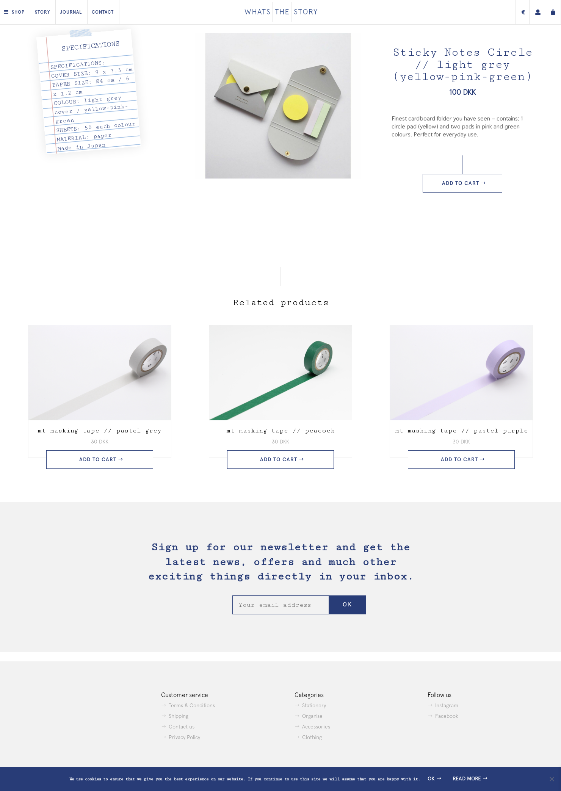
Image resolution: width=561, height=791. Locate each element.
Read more (467, 778)
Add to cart (460, 183)
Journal (71, 12)
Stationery (314, 705)
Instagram (446, 705)
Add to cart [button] (97, 459)
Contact (103, 12)
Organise (312, 716)
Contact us (181, 727)
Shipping (178, 716)
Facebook (446, 716)
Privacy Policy (184, 737)
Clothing (312, 737)
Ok (431, 778)
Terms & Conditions (192, 705)
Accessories (316, 727)
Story (42, 12)
